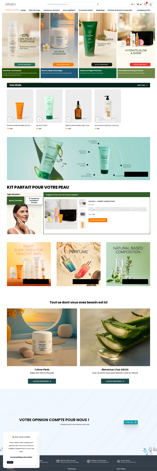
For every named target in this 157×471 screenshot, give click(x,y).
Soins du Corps (34, 10)
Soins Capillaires (69, 10)
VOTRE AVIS (130, 422)
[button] (82, 228)
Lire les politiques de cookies (21, 456)
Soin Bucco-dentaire (51, 10)
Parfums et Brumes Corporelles (119, 10)
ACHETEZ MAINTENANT (136, 176)
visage (23, 10)
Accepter (11, 462)
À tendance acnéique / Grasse (34, 200)
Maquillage (100, 10)
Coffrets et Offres (12, 10)
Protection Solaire (85, 10)
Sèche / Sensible (15, 200)
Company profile (142, 10)
